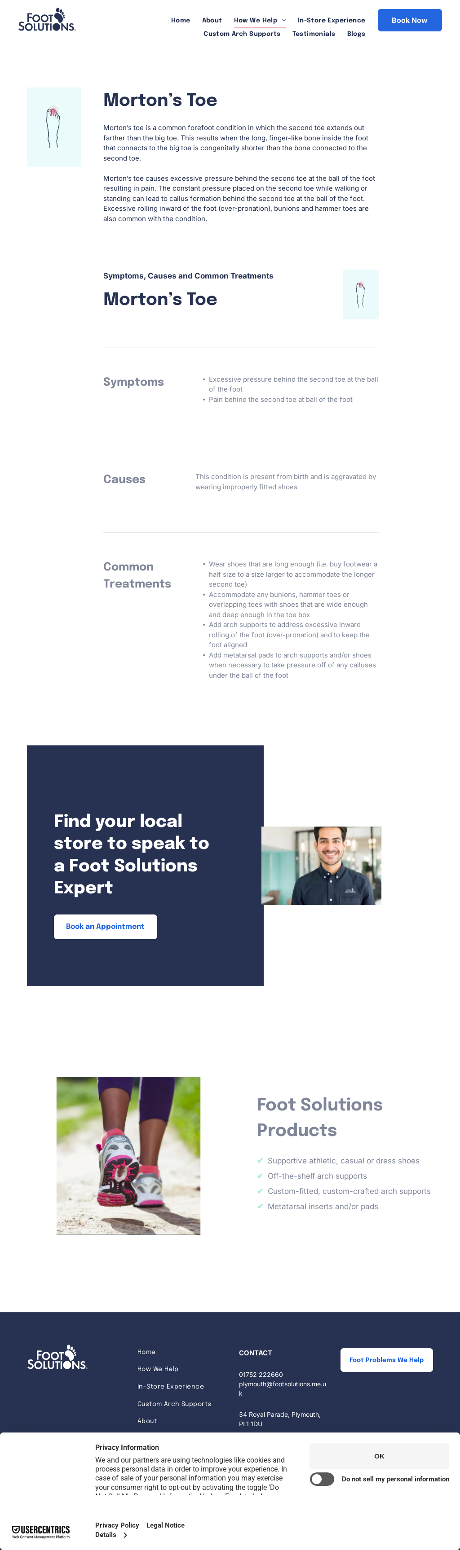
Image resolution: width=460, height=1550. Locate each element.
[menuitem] (180, 21)
